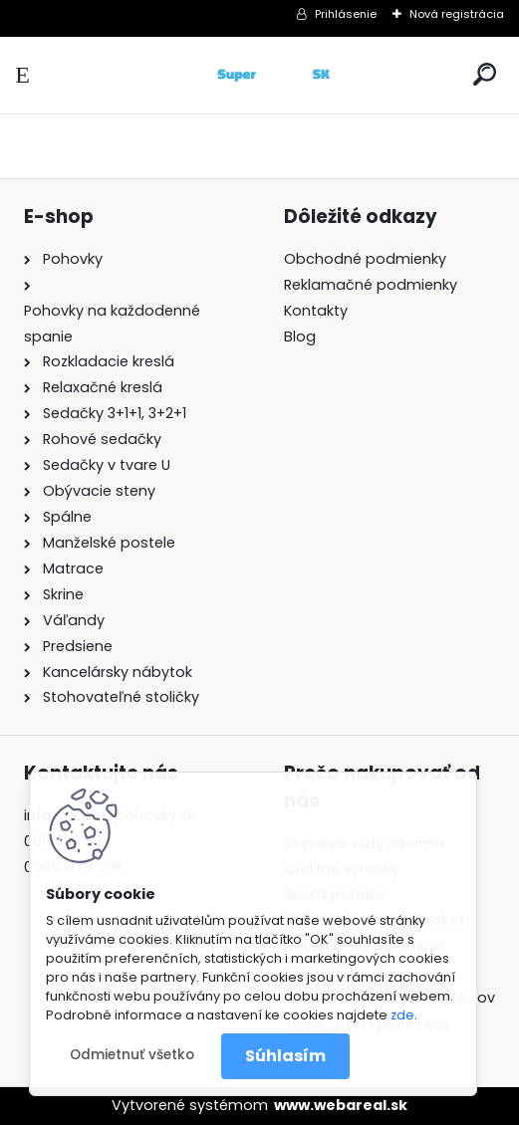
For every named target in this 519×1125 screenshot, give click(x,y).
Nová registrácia (456, 14)
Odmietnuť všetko (132, 1054)
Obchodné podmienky (365, 259)
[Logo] (260, 75)
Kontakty (316, 311)
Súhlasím (285, 1055)
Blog (300, 336)
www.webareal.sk (340, 1105)
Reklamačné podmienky (370, 285)
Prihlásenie (346, 14)
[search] (484, 74)
